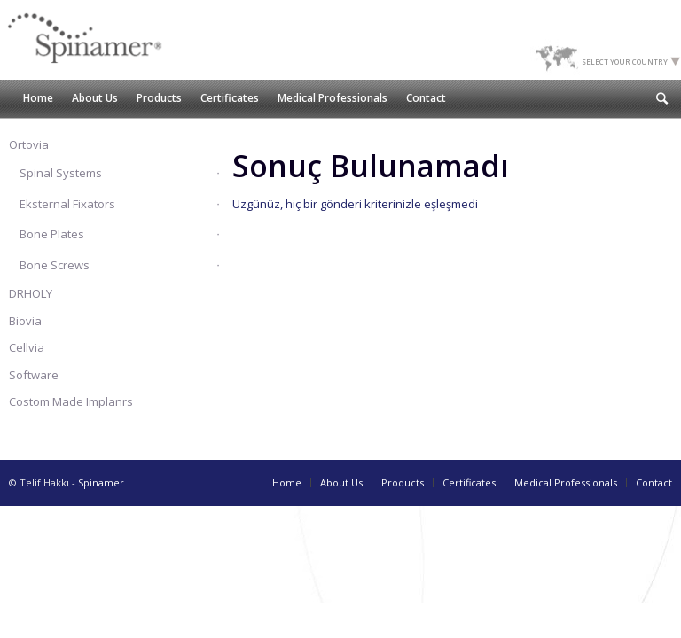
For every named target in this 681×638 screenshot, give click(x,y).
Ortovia (29, 144)
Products (402, 482)
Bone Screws (55, 265)
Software (34, 375)
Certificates (469, 482)
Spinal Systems (61, 173)
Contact (654, 482)
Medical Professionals (565, 482)
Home (286, 482)
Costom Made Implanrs (71, 401)
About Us (341, 482)
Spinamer (101, 482)
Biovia (25, 321)
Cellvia (26, 347)
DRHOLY (30, 293)
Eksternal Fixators (67, 204)
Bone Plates (52, 234)
